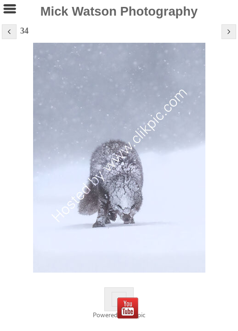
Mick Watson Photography (119, 11)
